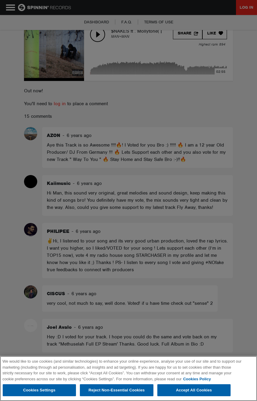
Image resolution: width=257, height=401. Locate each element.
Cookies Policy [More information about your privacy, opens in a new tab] (197, 379)
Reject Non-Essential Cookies (117, 390)
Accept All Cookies (194, 390)
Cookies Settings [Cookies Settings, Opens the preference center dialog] (39, 390)
